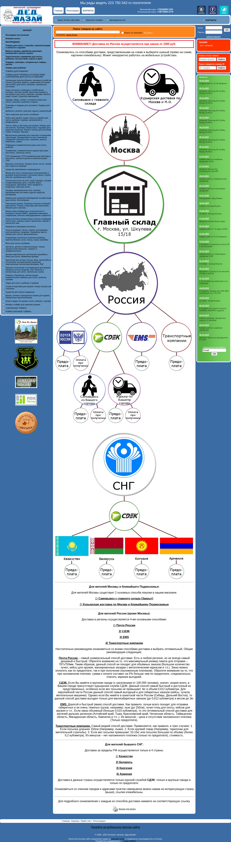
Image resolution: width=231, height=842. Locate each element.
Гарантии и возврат (94, 20)
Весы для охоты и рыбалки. (18, 243)
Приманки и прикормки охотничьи (21, 226)
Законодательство (117, 20)
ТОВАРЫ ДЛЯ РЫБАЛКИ (17, 71)
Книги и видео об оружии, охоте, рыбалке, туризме (28, 301)
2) (124, 604)
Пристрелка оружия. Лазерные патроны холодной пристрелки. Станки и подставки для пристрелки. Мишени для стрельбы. (28, 205)
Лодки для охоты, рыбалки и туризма (22, 283)
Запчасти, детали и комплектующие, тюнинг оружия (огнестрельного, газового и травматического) (25, 249)
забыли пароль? (213, 37)
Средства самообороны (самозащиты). (23, 169)
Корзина (75, 821)
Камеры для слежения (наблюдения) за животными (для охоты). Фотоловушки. (28, 199)
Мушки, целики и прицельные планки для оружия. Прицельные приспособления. (28, 296)
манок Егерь (71, 35)
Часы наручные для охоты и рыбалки (22, 114)
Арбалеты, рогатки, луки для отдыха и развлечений (28, 111)
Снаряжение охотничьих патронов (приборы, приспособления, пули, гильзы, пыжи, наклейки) (27, 239)
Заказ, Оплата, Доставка (68, 20)
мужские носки (117, 839)
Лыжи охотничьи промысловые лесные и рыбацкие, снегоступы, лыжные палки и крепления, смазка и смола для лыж (29, 221)
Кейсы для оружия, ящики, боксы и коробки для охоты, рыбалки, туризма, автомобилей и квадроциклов (27, 120)
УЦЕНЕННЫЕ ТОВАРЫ (16, 308)
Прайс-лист (86, 821)
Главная (59, 11)
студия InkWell (129, 841)
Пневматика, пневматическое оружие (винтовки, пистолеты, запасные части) (27, 152)
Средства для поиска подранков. (20, 292)
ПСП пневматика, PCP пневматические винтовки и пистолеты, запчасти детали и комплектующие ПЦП (28, 158)
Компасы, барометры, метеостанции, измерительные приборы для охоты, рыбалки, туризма (26, 277)
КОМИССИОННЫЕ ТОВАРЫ (18, 311)
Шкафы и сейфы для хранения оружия (23, 304)
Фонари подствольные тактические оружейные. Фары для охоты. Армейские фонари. (27, 255)
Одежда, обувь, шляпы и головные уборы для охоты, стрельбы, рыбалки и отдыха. (26, 101)
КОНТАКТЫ (88, 11)
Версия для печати (127, 809)
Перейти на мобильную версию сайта (115, 827)
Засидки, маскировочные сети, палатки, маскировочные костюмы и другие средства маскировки (25, 192)
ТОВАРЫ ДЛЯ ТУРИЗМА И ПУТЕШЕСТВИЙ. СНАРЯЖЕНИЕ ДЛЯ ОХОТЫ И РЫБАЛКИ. (25, 76)
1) (124, 598)
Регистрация (73, 11)
